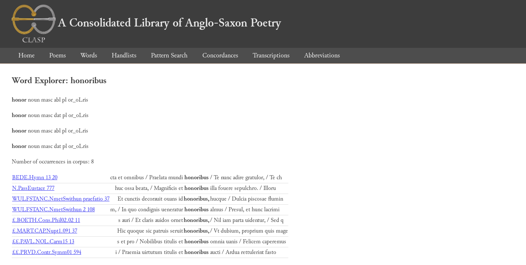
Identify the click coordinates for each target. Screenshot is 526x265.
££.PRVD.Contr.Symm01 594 (46, 252)
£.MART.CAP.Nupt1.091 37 (44, 231)
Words (88, 55)
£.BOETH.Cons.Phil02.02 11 (46, 220)
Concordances (220, 55)
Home (26, 55)
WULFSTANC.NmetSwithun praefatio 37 (60, 199)
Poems (57, 55)
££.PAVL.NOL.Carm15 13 (43, 241)
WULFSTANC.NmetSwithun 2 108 (53, 209)
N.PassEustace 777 (33, 188)
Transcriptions (271, 55)
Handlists (124, 55)
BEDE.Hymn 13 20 (34, 177)
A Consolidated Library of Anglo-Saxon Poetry (146, 22)
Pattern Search (169, 55)
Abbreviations (322, 55)
